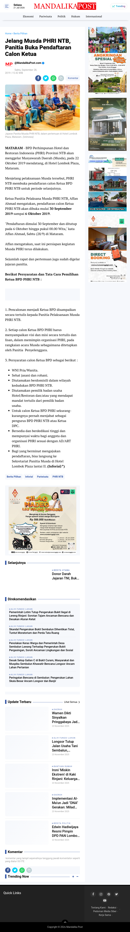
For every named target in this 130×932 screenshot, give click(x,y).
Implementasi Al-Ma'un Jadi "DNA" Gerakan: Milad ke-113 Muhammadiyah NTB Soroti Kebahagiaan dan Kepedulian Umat (65, 802)
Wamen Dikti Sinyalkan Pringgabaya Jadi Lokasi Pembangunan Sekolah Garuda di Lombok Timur (66, 717)
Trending (120, 6)
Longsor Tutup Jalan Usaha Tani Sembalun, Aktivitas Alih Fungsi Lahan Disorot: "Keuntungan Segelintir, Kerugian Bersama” (65, 746)
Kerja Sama (105, 915)
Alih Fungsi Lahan (64, 738)
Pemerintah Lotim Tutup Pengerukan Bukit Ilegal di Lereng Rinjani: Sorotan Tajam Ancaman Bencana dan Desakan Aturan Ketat (41, 616)
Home (8, 33)
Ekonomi (28, 16)
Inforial (29, 476)
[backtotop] (65, 923)
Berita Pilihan (14, 476)
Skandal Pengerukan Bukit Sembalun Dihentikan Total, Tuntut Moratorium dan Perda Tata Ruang (41, 631)
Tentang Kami (98, 907)
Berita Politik (62, 823)
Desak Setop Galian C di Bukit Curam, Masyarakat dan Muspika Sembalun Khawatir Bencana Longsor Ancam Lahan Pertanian (42, 664)
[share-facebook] (38, 78)
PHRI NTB (57, 476)
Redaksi (112, 907)
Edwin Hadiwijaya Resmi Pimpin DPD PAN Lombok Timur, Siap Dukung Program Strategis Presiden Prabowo (66, 831)
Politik (62, 16)
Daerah (58, 709)
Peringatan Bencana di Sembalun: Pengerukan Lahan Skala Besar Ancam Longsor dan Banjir (41, 679)
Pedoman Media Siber (104, 911)
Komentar (72, 78)
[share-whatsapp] (53, 78)
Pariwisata (45, 16)
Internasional (94, 16)
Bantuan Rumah (63, 766)
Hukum (75, 16)
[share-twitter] (46, 78)
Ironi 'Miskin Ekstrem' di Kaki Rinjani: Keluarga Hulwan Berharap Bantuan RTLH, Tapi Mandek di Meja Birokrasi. (65, 774)
